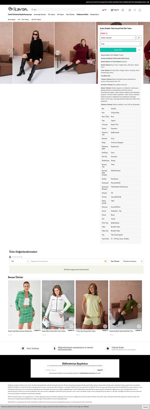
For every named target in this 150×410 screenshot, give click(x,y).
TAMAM (145, 407)
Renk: (103, 44)
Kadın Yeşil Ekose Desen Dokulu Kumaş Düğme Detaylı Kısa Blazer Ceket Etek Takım (20, 331)
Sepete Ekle (118, 50)
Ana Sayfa (11, 19)
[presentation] (9, 51)
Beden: (106, 38)
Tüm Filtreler (115, 261)
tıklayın (86, 406)
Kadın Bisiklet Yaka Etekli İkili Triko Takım (122, 331)
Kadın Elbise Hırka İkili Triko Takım (54, 331)
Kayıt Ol (100, 370)
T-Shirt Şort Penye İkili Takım (86, 331)
